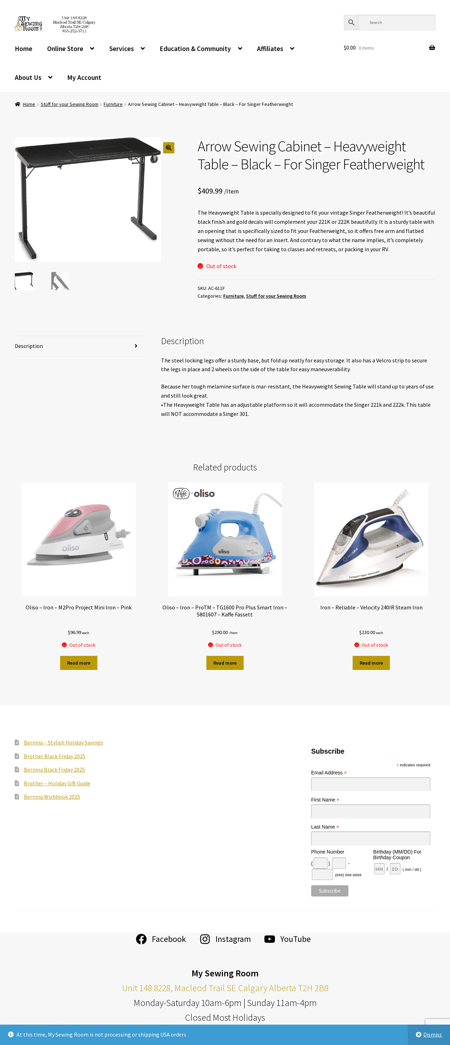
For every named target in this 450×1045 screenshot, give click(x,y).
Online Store (65, 48)
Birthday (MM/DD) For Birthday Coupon (397, 854)
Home (23, 48)
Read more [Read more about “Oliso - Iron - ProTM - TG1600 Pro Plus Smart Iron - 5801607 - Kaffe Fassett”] (225, 663)
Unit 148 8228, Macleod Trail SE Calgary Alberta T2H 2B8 (225, 988)
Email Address (329, 773)
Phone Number (327, 852)
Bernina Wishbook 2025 (52, 796)
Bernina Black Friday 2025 (54, 769)
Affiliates (270, 48)
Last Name (325, 827)
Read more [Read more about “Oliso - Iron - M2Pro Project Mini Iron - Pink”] (78, 663)
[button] (168, 147)
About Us (28, 77)
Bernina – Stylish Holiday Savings (63, 742)
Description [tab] (29, 345)
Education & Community (195, 48)
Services (121, 48)
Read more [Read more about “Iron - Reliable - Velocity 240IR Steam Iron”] (371, 663)
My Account (84, 77)
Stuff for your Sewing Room (69, 104)
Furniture (113, 104)
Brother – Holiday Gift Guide (57, 783)
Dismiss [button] (432, 1034)
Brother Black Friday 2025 (54, 756)
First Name (325, 800)
